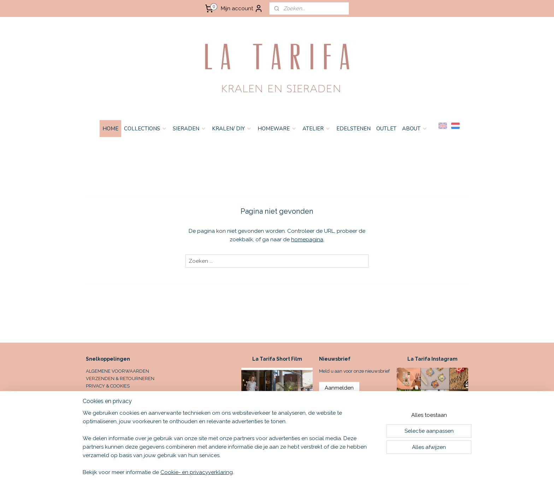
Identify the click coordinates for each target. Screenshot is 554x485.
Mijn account (242, 8)
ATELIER (316, 128)
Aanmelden (339, 388)
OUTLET (386, 128)
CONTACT (96, 393)
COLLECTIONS (145, 128)
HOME (110, 128)
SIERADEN (189, 128)
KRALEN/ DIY (232, 128)
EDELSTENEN (353, 128)
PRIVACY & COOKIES (108, 386)
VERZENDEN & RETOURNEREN (120, 378)
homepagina (307, 239)
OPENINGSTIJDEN (105, 400)
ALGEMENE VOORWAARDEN (117, 371)
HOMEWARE (277, 128)
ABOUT (415, 128)
